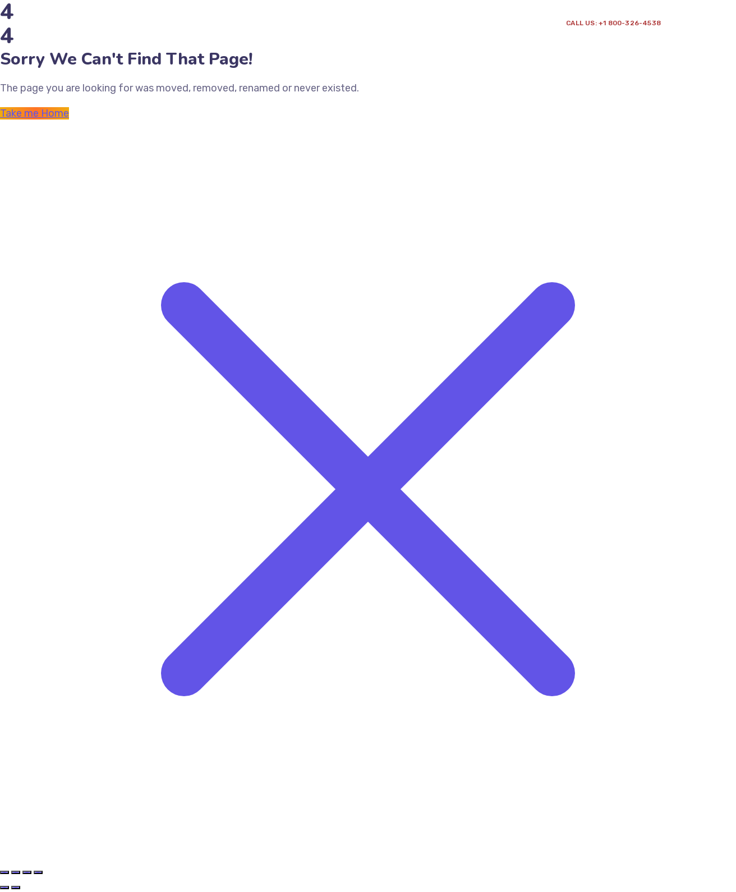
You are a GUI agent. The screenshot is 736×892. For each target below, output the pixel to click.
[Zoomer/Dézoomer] (4, 872)
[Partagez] (26, 872)
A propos (136, 36)
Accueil (87, 36)
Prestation (197, 36)
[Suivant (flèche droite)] (15, 887)
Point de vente (272, 36)
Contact (337, 36)
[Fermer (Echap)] (38, 872)
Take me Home (34, 113)
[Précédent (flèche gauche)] (4, 887)
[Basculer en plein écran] (15, 872)
